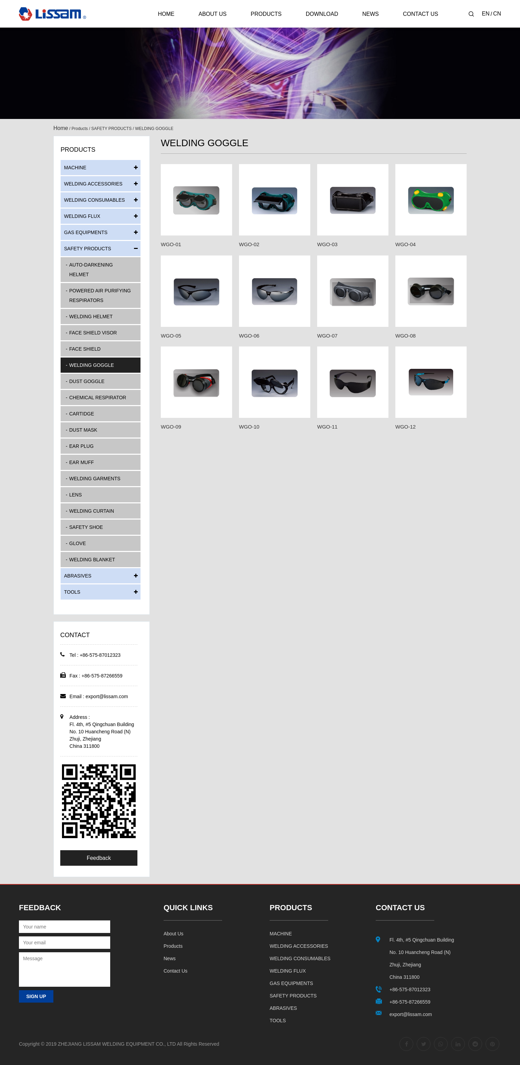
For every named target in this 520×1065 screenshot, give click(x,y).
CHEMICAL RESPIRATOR (97, 397)
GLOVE (77, 543)
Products (266, 14)
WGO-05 (171, 336)
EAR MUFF (81, 462)
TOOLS (72, 592)
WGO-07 (327, 336)
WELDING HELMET (91, 316)
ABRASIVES (77, 576)
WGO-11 (327, 427)
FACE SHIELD (85, 349)
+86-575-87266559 (409, 1002)
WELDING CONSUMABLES (94, 200)
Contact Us (420, 14)
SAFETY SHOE (86, 527)
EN (485, 14)
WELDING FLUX (82, 216)
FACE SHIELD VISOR (93, 332)
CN (497, 14)
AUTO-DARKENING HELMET (91, 269)
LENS (75, 495)
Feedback (99, 858)
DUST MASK (83, 430)
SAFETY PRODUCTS (111, 128)
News (370, 14)
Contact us (175, 971)
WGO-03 (327, 244)
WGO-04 (405, 244)
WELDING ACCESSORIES (93, 184)
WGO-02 (249, 244)
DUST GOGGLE (86, 381)
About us (174, 933)
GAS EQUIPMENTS (85, 232)
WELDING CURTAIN (91, 511)
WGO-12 (405, 427)
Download (322, 14)
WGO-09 (171, 427)
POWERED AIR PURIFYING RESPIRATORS (100, 295)
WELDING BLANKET (92, 559)
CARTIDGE (81, 413)
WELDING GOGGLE (91, 365)
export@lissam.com (107, 696)
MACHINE (75, 167)
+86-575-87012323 (409, 989)
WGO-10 (249, 427)
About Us (212, 14)
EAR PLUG (81, 446)
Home (166, 14)
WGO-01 (171, 244)
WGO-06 (249, 336)
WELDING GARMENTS (95, 478)
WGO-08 (405, 336)
